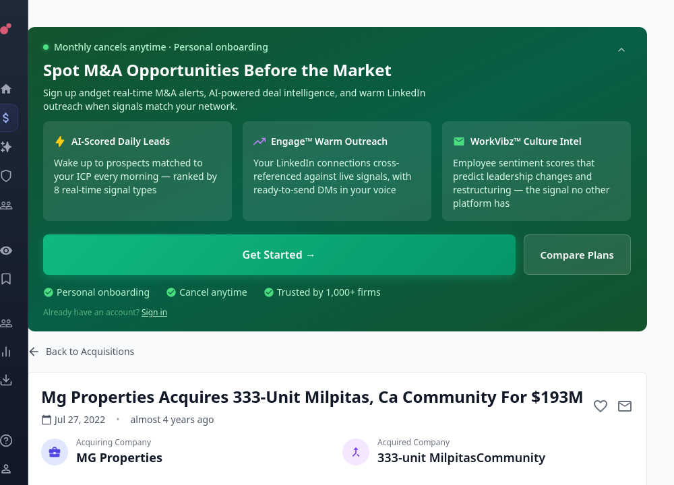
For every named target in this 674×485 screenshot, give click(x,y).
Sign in (154, 312)
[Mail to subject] (625, 406)
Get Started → (279, 254)
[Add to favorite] (600, 406)
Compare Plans (578, 254)
